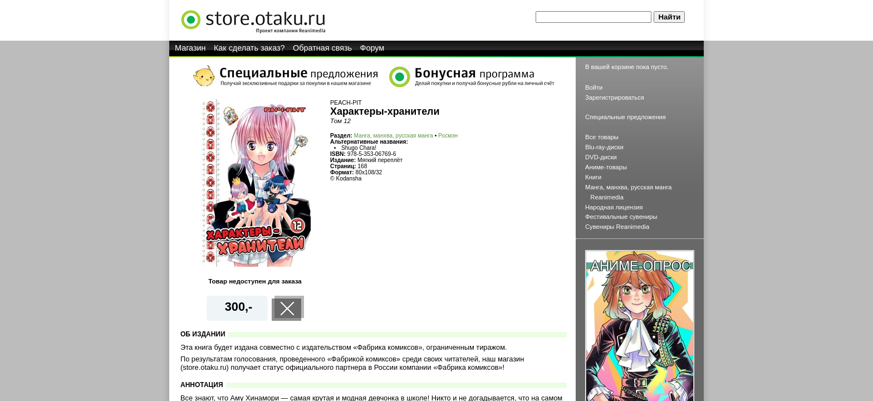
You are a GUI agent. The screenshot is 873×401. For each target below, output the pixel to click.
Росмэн (448, 136)
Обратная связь (322, 47)
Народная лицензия (614, 207)
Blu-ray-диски (604, 147)
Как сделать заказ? (249, 47)
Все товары (602, 137)
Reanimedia (607, 197)
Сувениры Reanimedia (617, 226)
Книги (593, 177)
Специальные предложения (625, 117)
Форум (372, 47)
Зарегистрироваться (614, 97)
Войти (593, 87)
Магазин (190, 47)
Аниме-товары (606, 167)
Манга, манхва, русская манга (393, 136)
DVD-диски (601, 157)
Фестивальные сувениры (621, 216)
